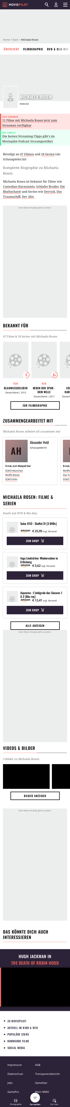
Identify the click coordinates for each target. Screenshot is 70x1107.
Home (6, 39)
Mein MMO (42, 1092)
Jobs (10, 1083)
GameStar (41, 1083)
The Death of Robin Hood (35, 963)
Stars (15, 39)
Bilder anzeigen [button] (35, 796)
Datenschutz (15, 1074)
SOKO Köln (11, 479)
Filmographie (33, 49)
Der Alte (28, 197)
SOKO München (14, 470)
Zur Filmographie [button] (35, 405)
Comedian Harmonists (19, 186)
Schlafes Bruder (47, 186)
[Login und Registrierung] (56, 4)
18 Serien (48, 154)
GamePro (13, 1092)
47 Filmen (27, 154)
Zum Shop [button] (35, 541)
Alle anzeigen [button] (35, 625)
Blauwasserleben (16, 388)
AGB (37, 1065)
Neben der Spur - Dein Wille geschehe (44, 390)
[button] (15, 1102)
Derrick (49, 191)
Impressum (14, 1065)
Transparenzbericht (47, 1074)
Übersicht (11, 49)
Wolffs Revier (12, 475)
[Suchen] (46, 4)
